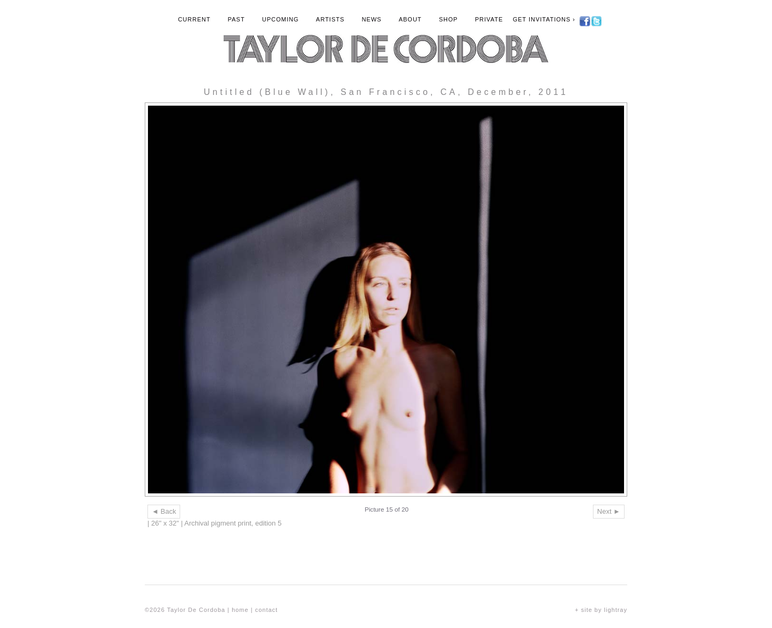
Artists (330, 19)
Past (236, 19)
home (240, 610)
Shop (448, 19)
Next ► (608, 511)
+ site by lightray (601, 610)
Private (489, 19)
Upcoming (280, 19)
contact (266, 610)
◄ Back (164, 511)
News (372, 19)
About (410, 19)
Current (194, 19)
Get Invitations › (544, 19)
